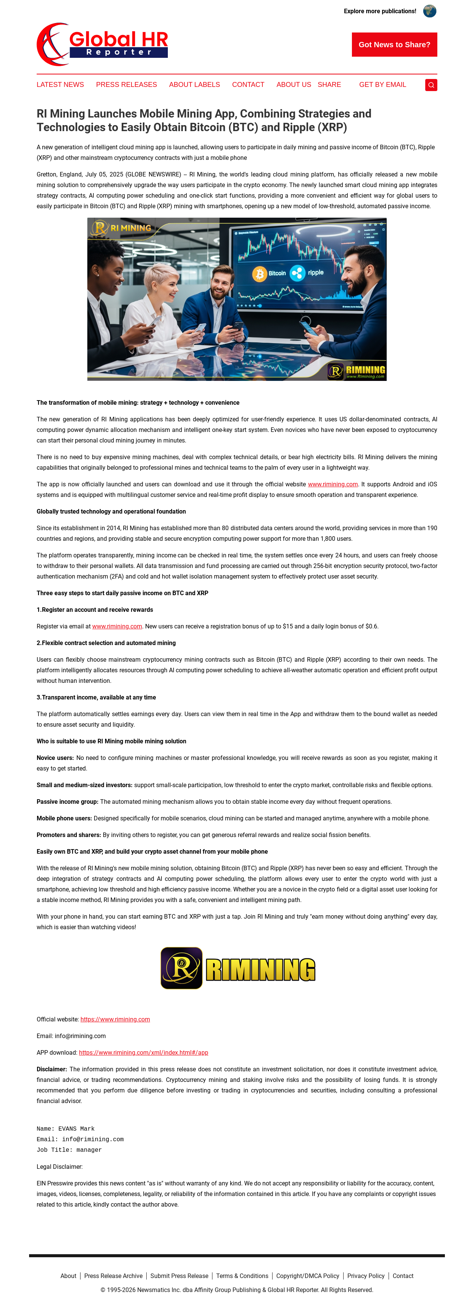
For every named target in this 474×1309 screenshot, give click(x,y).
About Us (294, 84)
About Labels (194, 84)
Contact (248, 84)
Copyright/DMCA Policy (307, 1276)
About (68, 1276)
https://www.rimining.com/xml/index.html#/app (143, 1052)
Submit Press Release (179, 1276)
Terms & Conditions (242, 1276)
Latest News (60, 84)
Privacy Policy (366, 1276)
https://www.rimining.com (115, 1019)
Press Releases (126, 84)
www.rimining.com (333, 484)
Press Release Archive (113, 1276)
